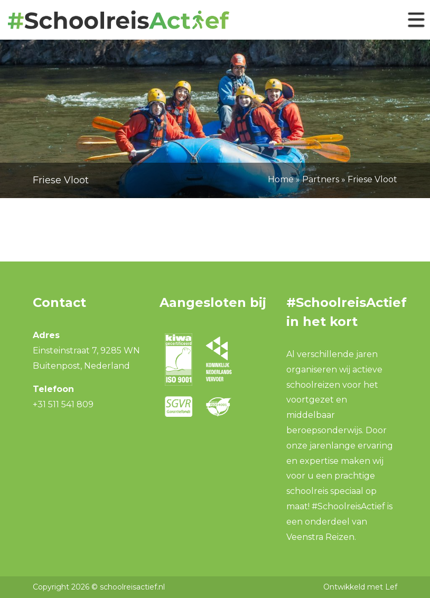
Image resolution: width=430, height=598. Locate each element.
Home (281, 179)
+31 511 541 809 (63, 404)
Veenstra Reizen (320, 537)
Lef (391, 587)
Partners (320, 179)
